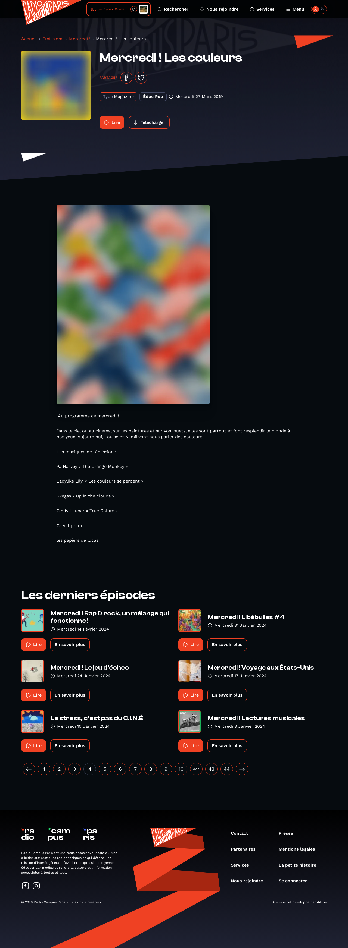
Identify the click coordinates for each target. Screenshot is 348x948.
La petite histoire (300, 865)
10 (181, 769)
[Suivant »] (242, 769)
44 (227, 769)
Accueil (29, 38)
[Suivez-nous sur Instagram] (36, 886)
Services (262, 9)
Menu (295, 9)
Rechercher (172, 9)
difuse (322, 902)
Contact (242, 833)
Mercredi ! (79, 38)
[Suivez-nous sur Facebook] (25, 886)
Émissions (52, 38)
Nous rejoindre (219, 9)
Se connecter (295, 880)
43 (212, 769)
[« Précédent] (29, 769)
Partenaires (246, 849)
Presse (289, 833)
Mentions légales (300, 849)
